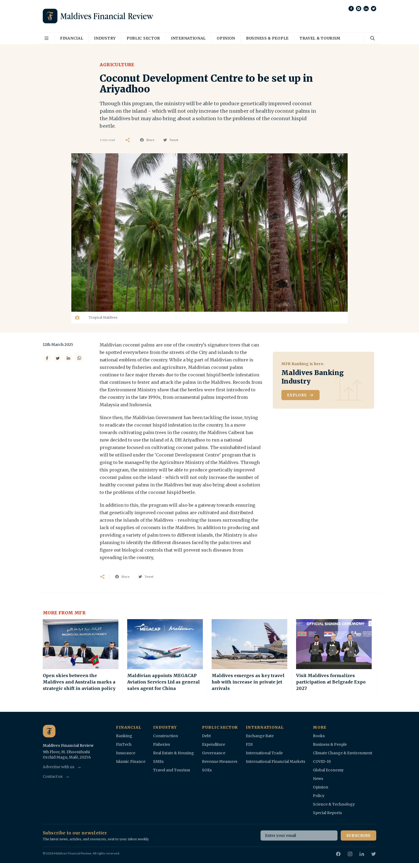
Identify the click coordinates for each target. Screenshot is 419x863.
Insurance (125, 753)
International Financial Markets (275, 761)
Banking (124, 735)
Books (319, 735)
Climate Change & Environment (342, 753)
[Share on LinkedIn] (68, 358)
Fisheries (161, 744)
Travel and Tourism (171, 770)
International (188, 38)
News (318, 778)
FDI (249, 744)
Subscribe (358, 835)
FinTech (123, 744)
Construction (165, 735)
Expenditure (213, 744)
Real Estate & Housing (173, 753)
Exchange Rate (260, 735)
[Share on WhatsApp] (79, 358)
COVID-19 (322, 761)
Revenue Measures (219, 761)
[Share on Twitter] (57, 358)
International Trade (264, 753)
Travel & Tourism (320, 38)
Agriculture (117, 64)
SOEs (207, 770)
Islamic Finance (130, 761)
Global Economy (328, 770)
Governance (213, 753)
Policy (318, 795)
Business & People (267, 38)
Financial (71, 38)
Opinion (226, 38)
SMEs (158, 761)
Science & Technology (334, 804)
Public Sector (143, 38)
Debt (206, 735)
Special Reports (327, 812)
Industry (105, 38)
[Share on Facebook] (47, 358)
